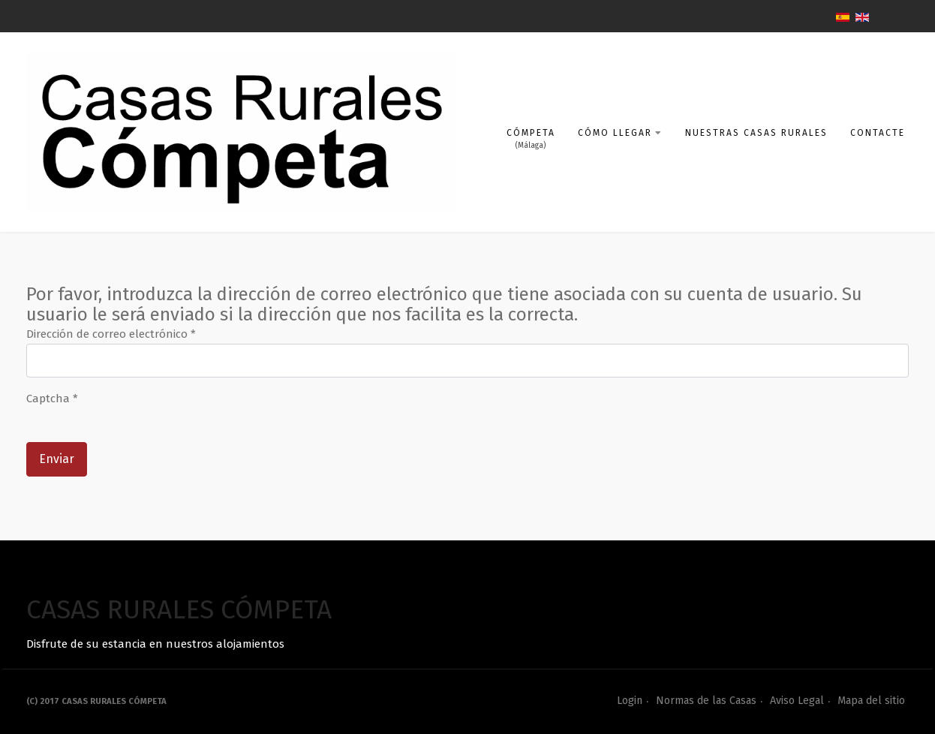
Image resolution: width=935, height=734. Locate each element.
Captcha (52, 398)
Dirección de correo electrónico (111, 334)
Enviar (56, 459)
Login (629, 700)
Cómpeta (531, 133)
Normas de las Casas (706, 700)
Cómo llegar (620, 133)
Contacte (877, 133)
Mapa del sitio (871, 700)
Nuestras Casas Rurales (756, 133)
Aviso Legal (797, 700)
